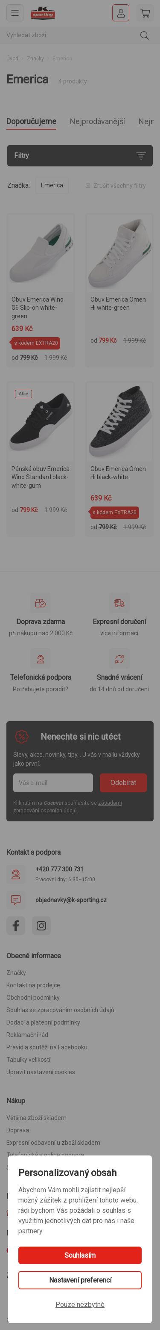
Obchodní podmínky (33, 997)
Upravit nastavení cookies (40, 1072)
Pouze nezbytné (80, 1304)
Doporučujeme (31, 121)
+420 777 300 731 (59, 869)
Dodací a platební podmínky (43, 1022)
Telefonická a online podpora (45, 1155)
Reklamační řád (27, 1034)
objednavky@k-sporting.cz (71, 900)
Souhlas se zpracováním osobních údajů (60, 1010)
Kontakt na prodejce (33, 985)
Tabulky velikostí (28, 1059)
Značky (35, 59)
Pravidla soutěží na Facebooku (46, 1047)
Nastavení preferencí (80, 1280)
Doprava (17, 1130)
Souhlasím (80, 1255)
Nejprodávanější (97, 121)
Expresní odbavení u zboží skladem (53, 1142)
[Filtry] (80, 155)
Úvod (12, 59)
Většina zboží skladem (36, 1117)
